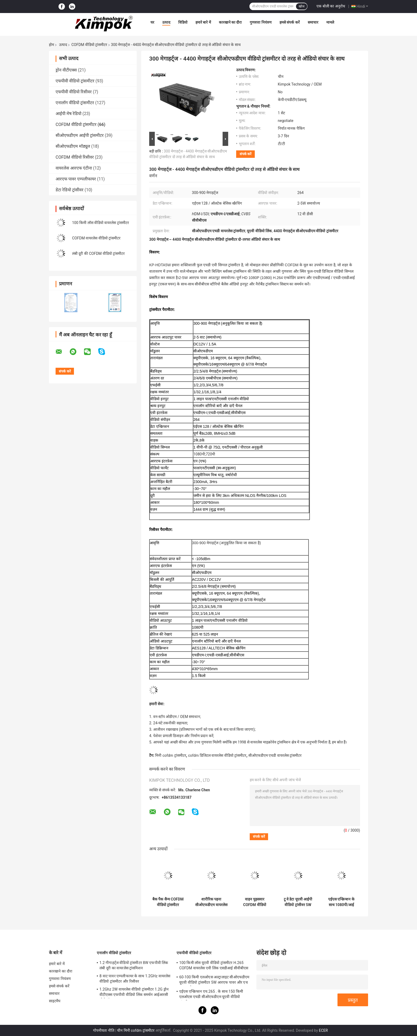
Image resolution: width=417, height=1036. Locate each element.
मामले (330, 22)
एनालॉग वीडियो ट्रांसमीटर (75, 102)
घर (152, 22)
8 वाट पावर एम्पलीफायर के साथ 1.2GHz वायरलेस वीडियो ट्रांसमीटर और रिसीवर (134, 978)
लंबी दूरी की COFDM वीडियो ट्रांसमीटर (98, 253)
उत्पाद (166, 22)
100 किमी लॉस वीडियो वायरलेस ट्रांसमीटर (100, 223)
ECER (323, 1030)
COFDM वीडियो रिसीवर (75, 157)
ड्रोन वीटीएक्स (66, 70)
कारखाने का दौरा (230, 22)
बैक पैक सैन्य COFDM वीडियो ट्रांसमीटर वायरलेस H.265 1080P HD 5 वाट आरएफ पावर (168, 902)
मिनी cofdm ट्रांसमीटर (170, 755)
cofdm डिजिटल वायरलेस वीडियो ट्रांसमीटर (217, 755)
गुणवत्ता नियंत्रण (260, 22)
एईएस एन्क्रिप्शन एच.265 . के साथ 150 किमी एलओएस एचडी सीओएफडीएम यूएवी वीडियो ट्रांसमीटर (211, 994)
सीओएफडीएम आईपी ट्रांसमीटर (80, 135)
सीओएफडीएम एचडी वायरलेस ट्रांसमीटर (275, 755)
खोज (302, 6)
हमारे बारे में (203, 22)
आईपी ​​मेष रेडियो (68, 113)
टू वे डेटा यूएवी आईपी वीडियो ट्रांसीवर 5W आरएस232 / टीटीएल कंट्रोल (298, 902)
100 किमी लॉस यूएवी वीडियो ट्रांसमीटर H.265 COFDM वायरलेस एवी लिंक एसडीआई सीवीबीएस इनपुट (213, 966)
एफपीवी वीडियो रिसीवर (74, 91)
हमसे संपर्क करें (290, 22)
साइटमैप (55, 1001)
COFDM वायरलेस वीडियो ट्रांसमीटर (96, 238)
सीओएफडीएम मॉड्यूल (73, 146)
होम (51, 45)
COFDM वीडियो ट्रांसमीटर (89, 45)
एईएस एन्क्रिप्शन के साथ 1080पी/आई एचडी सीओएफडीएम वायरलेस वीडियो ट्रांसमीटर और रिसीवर (341, 902)
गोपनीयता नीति (103, 1030)
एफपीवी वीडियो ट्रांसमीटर (75, 80)
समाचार (313, 22)
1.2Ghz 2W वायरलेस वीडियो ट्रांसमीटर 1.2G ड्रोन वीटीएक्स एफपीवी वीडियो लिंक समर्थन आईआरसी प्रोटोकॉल (134, 992)
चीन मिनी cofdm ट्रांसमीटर (136, 1030)
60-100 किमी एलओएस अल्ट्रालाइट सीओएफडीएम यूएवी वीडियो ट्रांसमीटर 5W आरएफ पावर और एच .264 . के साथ (214, 980)
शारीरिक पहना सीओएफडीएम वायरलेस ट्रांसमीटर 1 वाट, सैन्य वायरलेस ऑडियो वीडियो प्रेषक (211, 902)
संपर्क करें (245, 154)
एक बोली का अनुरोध (330, 6)
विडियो (182, 22)
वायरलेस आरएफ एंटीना (74, 168)
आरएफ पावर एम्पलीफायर (76, 178)
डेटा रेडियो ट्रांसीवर (70, 189)
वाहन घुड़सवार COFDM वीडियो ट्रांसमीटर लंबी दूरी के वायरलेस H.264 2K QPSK (255, 902)
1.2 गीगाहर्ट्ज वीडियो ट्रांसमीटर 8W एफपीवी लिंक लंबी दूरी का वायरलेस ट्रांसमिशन (133, 965)
